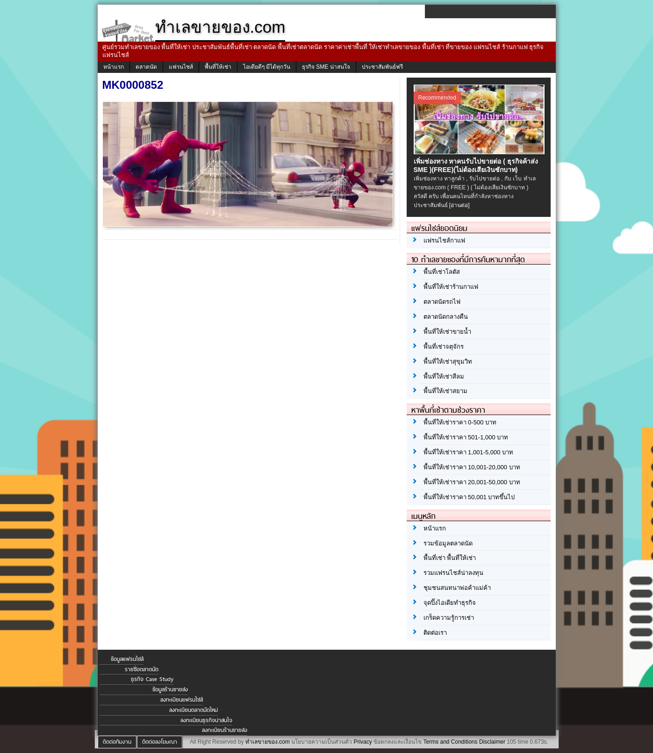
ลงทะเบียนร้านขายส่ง (224, 730)
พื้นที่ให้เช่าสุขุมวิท (447, 361)
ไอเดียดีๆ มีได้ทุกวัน (266, 67)
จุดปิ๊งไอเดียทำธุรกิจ (449, 602)
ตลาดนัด (146, 67)
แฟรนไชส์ (181, 67)
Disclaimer (492, 742)
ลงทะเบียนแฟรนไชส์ (181, 699)
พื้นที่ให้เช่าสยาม (445, 390)
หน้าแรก (113, 67)
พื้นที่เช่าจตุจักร (443, 346)
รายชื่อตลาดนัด (141, 669)
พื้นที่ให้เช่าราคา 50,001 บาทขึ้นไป (469, 497)
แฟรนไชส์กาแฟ (444, 240)
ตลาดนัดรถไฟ (441, 301)
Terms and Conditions (450, 742)
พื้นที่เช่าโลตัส (441, 271)
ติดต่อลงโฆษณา (159, 741)
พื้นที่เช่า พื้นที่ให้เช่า (449, 557)
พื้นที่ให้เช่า (218, 67)
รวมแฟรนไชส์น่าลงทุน (453, 572)
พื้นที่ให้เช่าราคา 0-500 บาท (459, 422)
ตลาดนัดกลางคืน (445, 316)
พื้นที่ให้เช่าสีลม (443, 376)
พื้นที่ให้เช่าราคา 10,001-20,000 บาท (471, 467)
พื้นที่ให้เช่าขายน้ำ (447, 331)
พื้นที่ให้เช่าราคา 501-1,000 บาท (466, 437)
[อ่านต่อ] (459, 205)
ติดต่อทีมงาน (117, 741)
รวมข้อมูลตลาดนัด (448, 543)
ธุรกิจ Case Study (152, 679)
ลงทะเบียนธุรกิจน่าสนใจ (206, 720)
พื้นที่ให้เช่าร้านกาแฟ (450, 286)
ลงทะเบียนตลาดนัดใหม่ (193, 710)
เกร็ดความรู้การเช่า (448, 617)
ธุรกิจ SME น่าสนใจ (326, 67)
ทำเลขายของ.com (267, 742)
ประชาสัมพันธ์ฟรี (382, 67)
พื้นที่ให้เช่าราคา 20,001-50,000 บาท (471, 482)
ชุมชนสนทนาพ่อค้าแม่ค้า (457, 587)
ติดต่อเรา (435, 632)
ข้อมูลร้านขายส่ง (170, 689)
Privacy (362, 742)
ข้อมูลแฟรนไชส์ (127, 659)
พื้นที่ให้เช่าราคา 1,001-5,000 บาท (468, 452)
